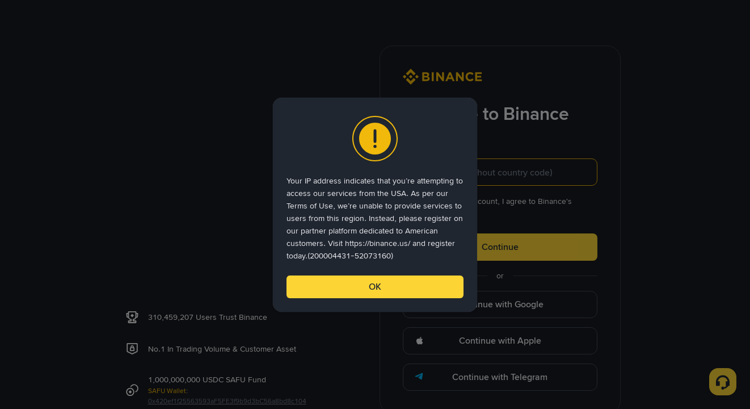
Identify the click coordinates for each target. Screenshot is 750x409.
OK (375, 287)
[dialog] (375, 205)
